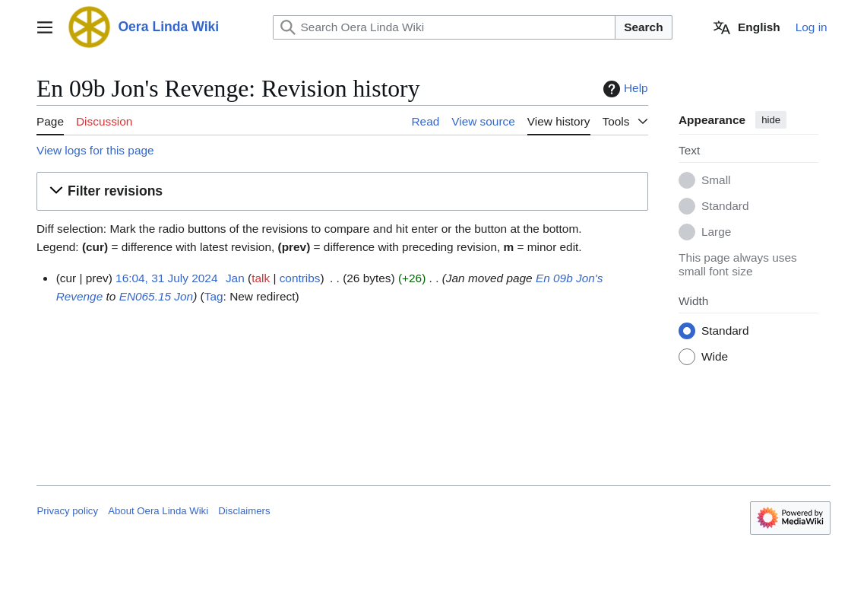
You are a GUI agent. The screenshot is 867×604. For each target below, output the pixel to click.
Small (715, 180)
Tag (213, 296)
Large (716, 232)
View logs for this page (95, 150)
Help (624, 89)
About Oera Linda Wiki (158, 511)
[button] (342, 191)
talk (261, 278)
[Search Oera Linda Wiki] (444, 27)
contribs (300, 278)
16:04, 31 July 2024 (166, 278)
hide (770, 120)
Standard (724, 206)
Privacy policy (67, 511)
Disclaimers (244, 511)
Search (643, 27)
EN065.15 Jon (156, 296)
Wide (714, 357)
